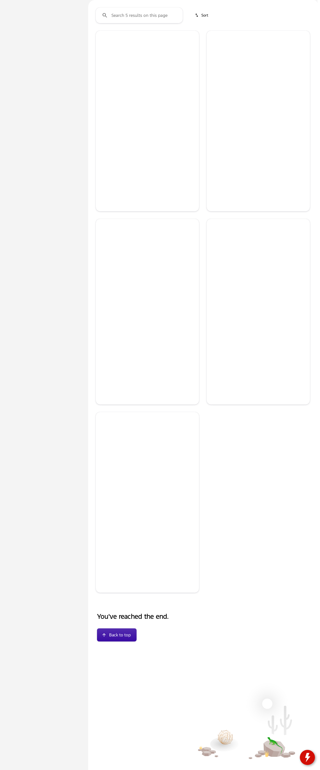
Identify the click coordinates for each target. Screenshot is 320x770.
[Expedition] (32, 62)
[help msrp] (103, 203)
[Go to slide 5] (162, 150)
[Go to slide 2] (139, 150)
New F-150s (136, 37)
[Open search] (258, 17)
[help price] (103, 220)
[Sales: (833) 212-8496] (220, 4)
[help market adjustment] (103, 211)
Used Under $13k (213, 37)
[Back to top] (117, 682)
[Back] (69, 52)
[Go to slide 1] (132, 150)
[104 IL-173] (305, 4)
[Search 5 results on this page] (139, 63)
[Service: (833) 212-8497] (150, 4)
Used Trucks (172, 37)
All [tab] (42, 37)
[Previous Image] (103, 117)
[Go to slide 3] (147, 150)
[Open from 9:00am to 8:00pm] (268, 4)
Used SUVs (252, 37)
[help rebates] (214, 405)
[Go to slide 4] (154, 150)
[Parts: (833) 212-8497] (186, 4)
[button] (103, 117)
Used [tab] (69, 37)
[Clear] (65, 144)
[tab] (123, 189)
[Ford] (11, 62)
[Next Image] (192, 117)
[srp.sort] (202, 63)
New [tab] (16, 37)
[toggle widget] (307, 757)
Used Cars (103, 37)
